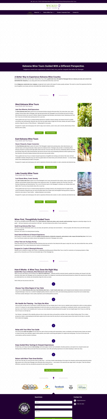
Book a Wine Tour (49, 12)
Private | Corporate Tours (63, 12)
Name (36, 400)
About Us (37, 12)
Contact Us (75, 12)
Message (37, 409)
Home (30, 12)
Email (36, 405)
